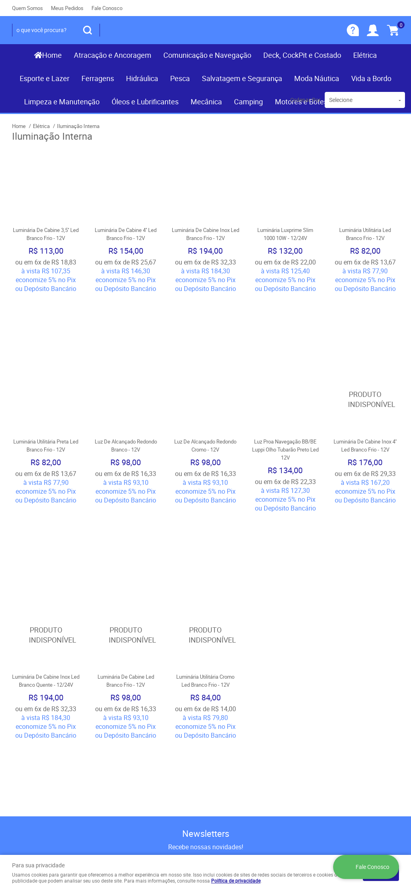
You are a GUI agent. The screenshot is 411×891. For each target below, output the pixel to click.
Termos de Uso (132, 725)
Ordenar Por (305, 100)
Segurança (126, 749)
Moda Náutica (316, 78)
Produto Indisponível (365, 339)
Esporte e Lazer (44, 78)
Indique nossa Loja (37, 757)
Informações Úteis (144, 703)
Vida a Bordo (371, 78)
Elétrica (365, 55)
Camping (248, 101)
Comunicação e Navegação (207, 55)
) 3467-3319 (234, 717)
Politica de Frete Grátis (142, 757)
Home (52, 55)
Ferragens (97, 78)
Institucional (34, 703)
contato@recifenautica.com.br (252, 757)
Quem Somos (27, 8)
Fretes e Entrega (134, 733)
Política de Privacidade (142, 765)
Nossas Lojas (30, 749)
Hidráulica (142, 78)
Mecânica (206, 101)
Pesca (180, 78)
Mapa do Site (29, 733)
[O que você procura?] (87, 30)
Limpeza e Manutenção (62, 101)
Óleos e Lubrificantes (145, 101)
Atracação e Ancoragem (112, 55)
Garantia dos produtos (142, 741)
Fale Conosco (107, 8)
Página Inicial (30, 717)
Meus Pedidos (67, 8)
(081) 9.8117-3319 (252, 725)
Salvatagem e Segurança (242, 78)
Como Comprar (132, 717)
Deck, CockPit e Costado (302, 55)
